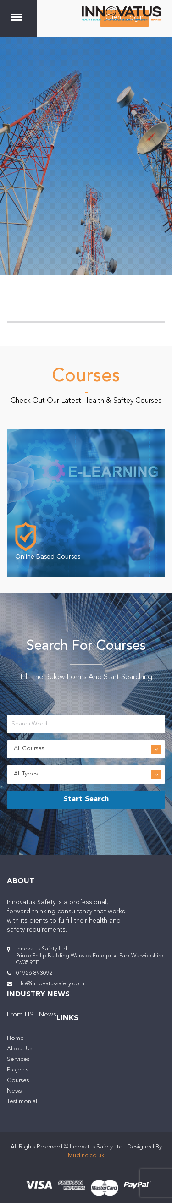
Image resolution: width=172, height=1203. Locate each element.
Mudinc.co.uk (86, 1156)
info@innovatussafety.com (50, 984)
